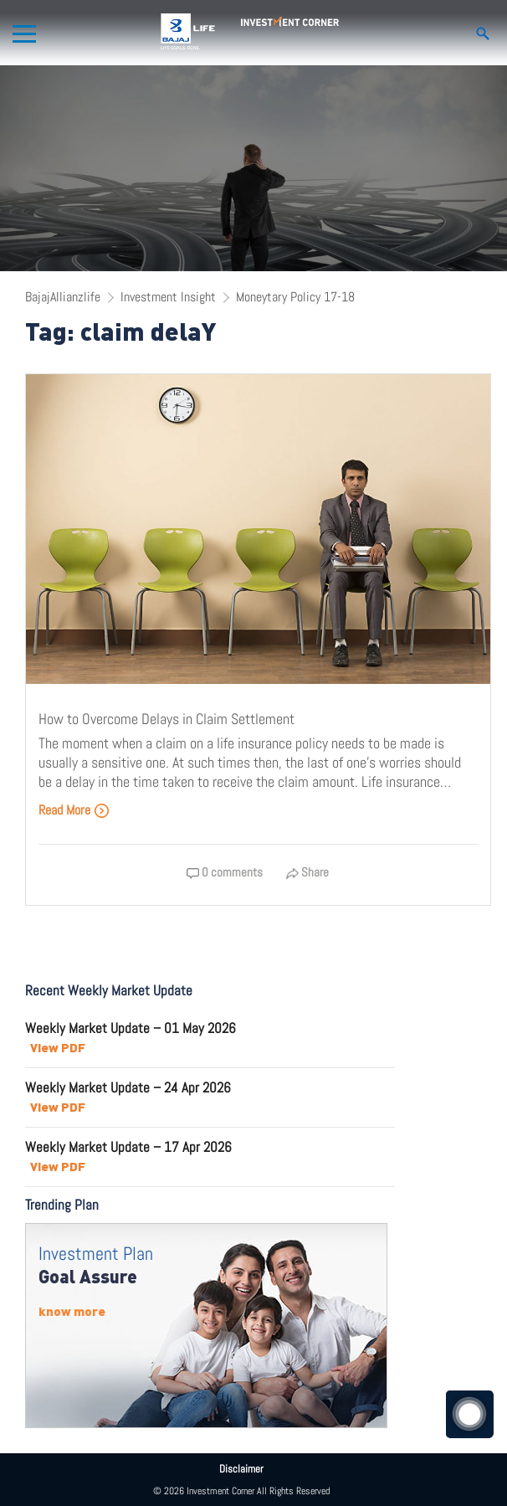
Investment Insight (168, 297)
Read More (74, 810)
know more (71, 1310)
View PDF (57, 1047)
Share (307, 872)
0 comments (225, 872)
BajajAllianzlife (62, 297)
